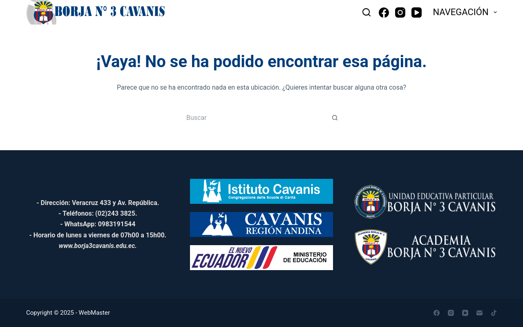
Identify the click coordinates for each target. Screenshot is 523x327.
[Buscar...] (253, 117)
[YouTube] (416, 12)
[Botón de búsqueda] (335, 117)
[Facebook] (384, 12)
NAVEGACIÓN (465, 12)
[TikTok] (494, 313)
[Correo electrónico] (479, 313)
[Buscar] (366, 12)
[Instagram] (400, 12)
